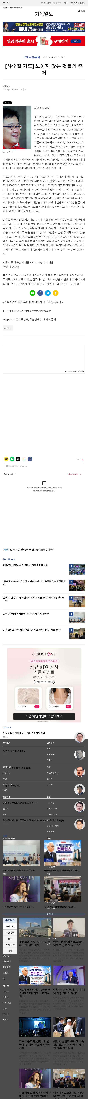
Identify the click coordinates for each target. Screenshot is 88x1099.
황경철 (6, 824)
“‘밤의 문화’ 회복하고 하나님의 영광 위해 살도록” (68, 943)
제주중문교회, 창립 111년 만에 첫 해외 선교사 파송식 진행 (34, 1045)
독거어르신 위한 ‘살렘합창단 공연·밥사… (60, 906)
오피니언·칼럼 (31, 57)
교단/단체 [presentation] (9, 932)
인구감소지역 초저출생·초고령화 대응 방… (19, 870)
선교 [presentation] (10, 938)
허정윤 (6, 754)
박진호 (6, 789)
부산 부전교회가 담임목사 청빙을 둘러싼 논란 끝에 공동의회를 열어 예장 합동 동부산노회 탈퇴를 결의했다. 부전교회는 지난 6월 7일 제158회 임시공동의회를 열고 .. (34, 955)
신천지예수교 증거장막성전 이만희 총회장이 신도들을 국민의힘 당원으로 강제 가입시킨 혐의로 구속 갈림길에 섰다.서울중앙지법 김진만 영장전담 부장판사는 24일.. (69, 1058)
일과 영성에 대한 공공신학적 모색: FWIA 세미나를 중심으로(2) (33, 820)
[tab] (10, 926)
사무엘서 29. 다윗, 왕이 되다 (16, 768)
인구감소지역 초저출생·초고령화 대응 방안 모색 (26, 613)
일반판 (58, 3)
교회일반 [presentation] (10, 926)
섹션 (7, 3)
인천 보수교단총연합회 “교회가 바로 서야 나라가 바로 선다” (32, 629)
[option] (23, 856)
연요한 (8, 328)
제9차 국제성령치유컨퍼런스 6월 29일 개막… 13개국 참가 (34, 993)
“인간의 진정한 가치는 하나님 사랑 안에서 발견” (69, 991)
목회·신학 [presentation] (10, 944)
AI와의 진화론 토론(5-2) (14, 750)
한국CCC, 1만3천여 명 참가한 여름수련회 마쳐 (32, 549)
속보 (6, 549)
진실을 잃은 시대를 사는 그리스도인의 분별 (24, 733)
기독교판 (47, 3)
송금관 (6, 736)
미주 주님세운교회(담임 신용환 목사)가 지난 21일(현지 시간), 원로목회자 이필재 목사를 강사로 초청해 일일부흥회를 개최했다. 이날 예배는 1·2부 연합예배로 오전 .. (68, 1003)
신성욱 (6, 806)
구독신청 (74, 3)
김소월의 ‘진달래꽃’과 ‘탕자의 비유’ (20, 803)
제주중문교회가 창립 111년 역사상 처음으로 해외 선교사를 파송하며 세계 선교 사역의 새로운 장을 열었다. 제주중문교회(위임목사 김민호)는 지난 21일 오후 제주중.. (35, 1058)
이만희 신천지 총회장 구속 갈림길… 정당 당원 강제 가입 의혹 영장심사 (68, 1045)
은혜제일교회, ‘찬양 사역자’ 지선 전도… (18, 906)
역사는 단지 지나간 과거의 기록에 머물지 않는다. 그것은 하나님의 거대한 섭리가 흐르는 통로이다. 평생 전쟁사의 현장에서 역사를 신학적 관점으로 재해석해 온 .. (68, 955)
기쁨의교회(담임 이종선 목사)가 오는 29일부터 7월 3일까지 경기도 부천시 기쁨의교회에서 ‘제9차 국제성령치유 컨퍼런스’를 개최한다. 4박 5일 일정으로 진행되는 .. (34, 1007)
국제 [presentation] (10, 951)
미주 (66, 3)
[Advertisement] (44, 526)
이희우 (6, 771)
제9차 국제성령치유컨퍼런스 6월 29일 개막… (61, 870)
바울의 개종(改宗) (11, 785)
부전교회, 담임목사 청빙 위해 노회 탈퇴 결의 (35, 943)
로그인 (82, 3)
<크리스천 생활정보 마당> (74, 371)
